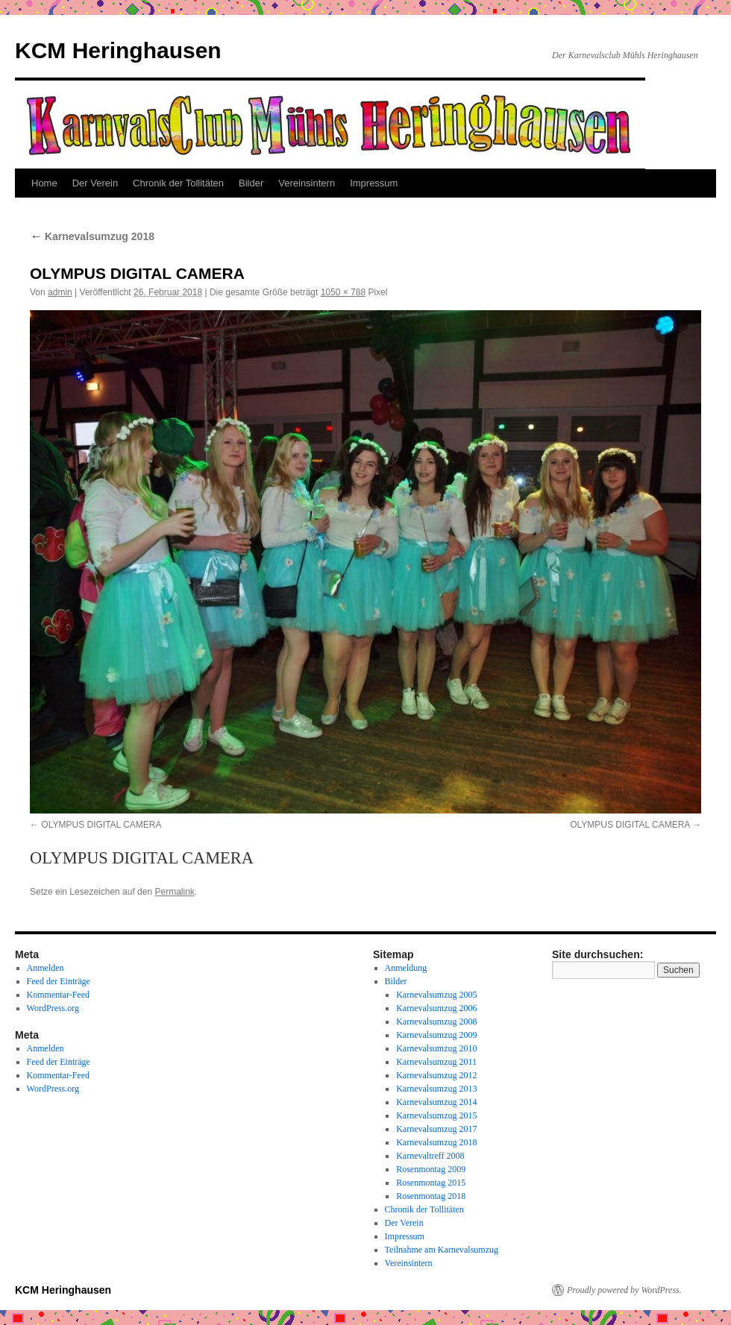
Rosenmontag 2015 (430, 1182)
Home (44, 183)
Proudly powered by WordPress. (624, 1290)
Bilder (251, 183)
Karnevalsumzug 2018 (92, 236)
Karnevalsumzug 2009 (436, 1035)
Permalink (174, 892)
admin (60, 292)
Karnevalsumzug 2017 (436, 1129)
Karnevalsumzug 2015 (436, 1115)
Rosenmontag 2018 (430, 1196)
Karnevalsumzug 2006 (436, 1008)
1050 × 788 (343, 292)
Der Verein (95, 183)
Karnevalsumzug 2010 (436, 1048)
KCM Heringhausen (118, 50)
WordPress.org (53, 1008)
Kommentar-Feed (58, 994)
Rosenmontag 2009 (430, 1169)
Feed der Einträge (58, 981)
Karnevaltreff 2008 (430, 1156)
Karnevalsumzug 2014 (436, 1102)
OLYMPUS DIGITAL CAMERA (101, 824)
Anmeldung (406, 968)
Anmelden (45, 968)
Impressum (374, 183)
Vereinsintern (306, 183)
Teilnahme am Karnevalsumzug (441, 1249)
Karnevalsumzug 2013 (436, 1088)
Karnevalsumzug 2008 (436, 1021)
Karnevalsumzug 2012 (436, 1075)
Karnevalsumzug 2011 (436, 1062)
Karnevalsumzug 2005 (436, 994)
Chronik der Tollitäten (178, 183)
